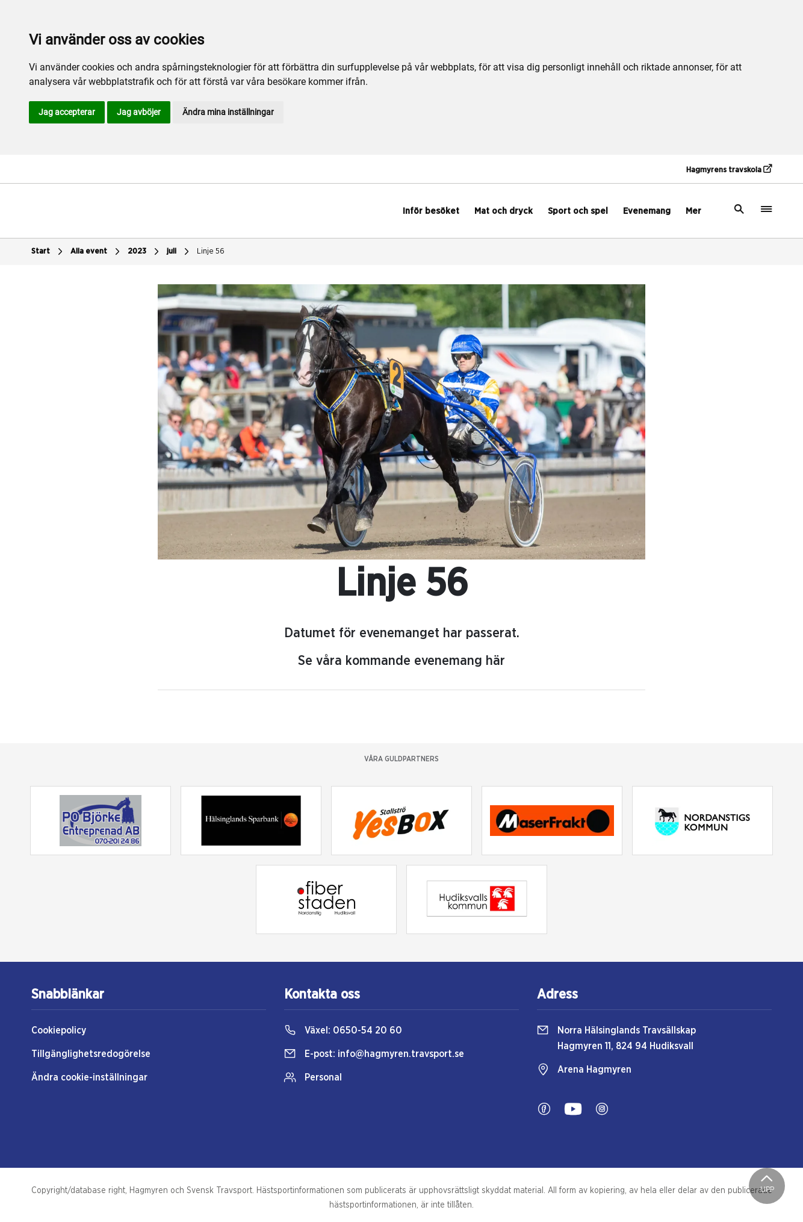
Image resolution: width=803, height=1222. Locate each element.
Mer (693, 211)
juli (179, 251)
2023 (145, 251)
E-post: (374, 1054)
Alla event (96, 251)
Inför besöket (431, 211)
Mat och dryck (503, 211)
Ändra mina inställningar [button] (228, 112)
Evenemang (647, 211)
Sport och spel (578, 211)
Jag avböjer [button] (139, 112)
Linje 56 (211, 251)
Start (48, 251)
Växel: (343, 1030)
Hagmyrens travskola (729, 169)
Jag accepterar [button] (67, 112)
